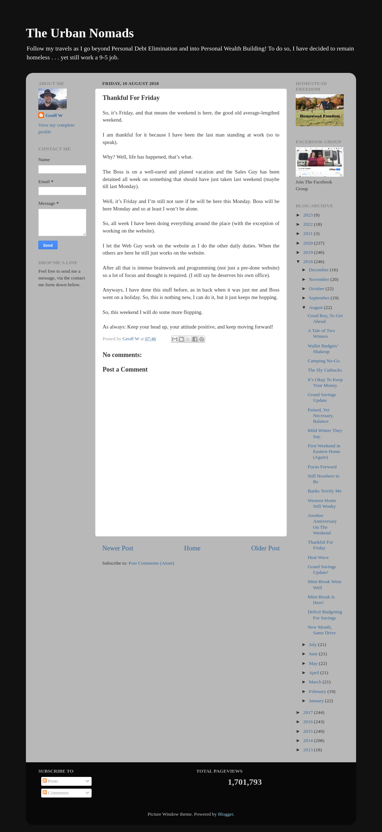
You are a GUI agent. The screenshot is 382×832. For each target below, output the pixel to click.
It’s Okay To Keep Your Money (325, 382)
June (314, 653)
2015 (308, 731)
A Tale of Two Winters (321, 333)
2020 (308, 243)
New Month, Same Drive (322, 629)
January (317, 700)
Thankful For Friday (320, 544)
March (316, 681)
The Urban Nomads (80, 33)
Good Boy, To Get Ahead (325, 318)
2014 (308, 740)
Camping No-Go (324, 360)
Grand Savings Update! (322, 569)
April (314, 672)
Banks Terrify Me (325, 491)
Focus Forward (322, 466)
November (319, 279)
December (319, 269)
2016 (308, 721)
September (320, 297)
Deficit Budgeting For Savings (325, 614)
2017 (308, 712)
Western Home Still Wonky (322, 503)
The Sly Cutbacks (325, 370)
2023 (308, 215)
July (313, 644)
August (316, 307)
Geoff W (54, 115)
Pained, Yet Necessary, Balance (321, 415)
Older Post (265, 548)
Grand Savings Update (322, 397)
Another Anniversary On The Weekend (322, 524)
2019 (308, 252)
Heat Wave (318, 557)
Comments (56, 792)
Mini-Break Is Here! (321, 599)
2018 (308, 261)
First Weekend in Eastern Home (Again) (324, 451)
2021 (308, 233)
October (317, 288)
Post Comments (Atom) (151, 563)
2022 (308, 224)
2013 (308, 749)
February (318, 691)
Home (192, 548)
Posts (50, 781)
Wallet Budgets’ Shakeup (323, 348)
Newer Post (117, 548)
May (314, 663)
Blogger (225, 814)
